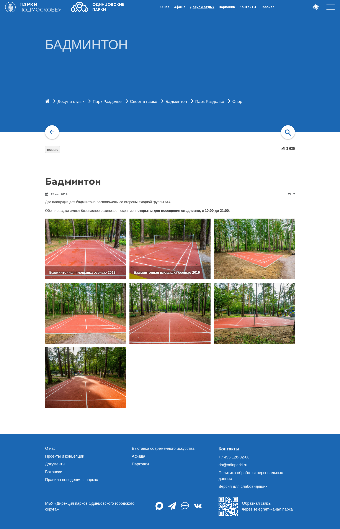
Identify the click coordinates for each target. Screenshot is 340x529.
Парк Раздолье (107, 101)
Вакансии (53, 472)
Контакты (248, 7)
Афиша (179, 7)
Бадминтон (176, 101)
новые (52, 150)
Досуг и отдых (202, 7)
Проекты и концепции (64, 456)
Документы (55, 464)
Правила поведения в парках (71, 480)
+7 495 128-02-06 (234, 457)
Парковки (227, 7)
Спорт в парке (143, 101)
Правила (267, 7)
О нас (165, 7)
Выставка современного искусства (163, 448)
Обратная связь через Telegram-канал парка (256, 506)
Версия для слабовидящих (243, 486)
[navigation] (52, 132)
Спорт (238, 101)
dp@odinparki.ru (233, 465)
